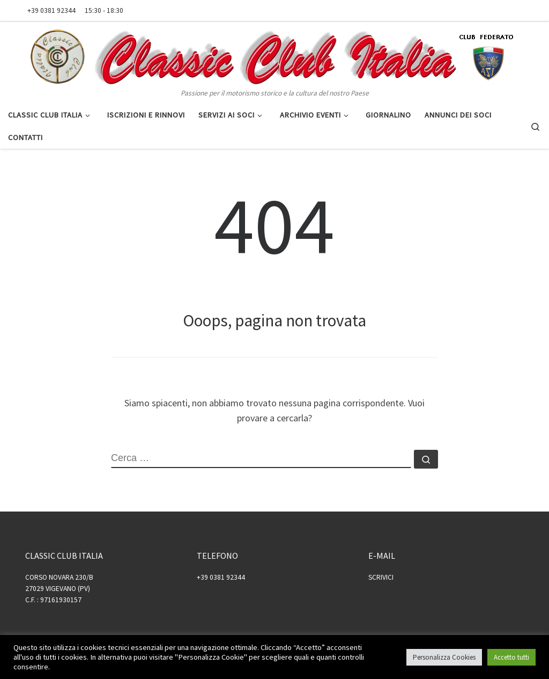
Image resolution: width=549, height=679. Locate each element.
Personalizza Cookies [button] (444, 657)
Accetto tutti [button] (511, 657)
